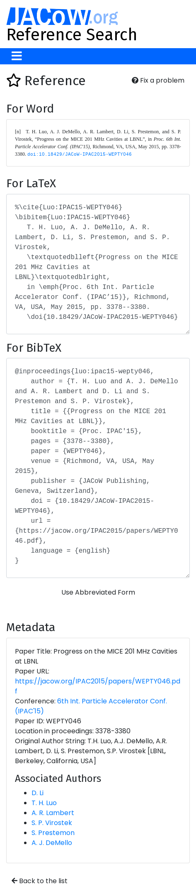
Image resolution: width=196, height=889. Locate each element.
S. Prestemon (53, 833)
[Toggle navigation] (16, 56)
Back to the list (40, 881)
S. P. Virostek (51, 823)
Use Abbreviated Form (98, 592)
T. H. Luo (44, 803)
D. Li (37, 793)
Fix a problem (158, 80)
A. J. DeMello (51, 842)
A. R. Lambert (52, 813)
